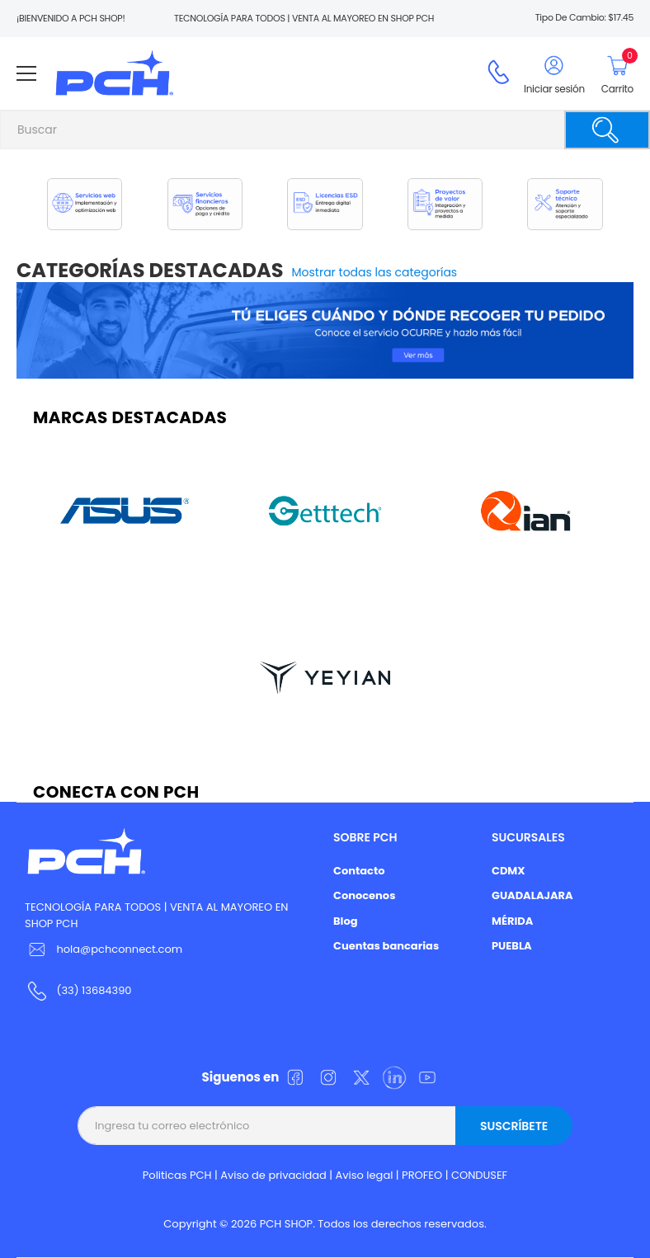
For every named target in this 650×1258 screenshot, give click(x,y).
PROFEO (422, 1175)
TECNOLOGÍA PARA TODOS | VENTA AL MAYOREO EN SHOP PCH (156, 915)
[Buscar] (607, 130)
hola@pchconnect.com (119, 949)
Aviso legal (364, 1175)
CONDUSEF (479, 1175)
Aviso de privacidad (273, 1175)
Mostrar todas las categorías (375, 272)
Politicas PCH (177, 1175)
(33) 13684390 (93, 990)
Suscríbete (514, 1126)
